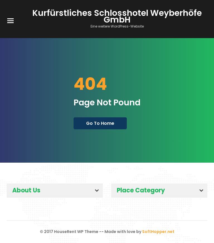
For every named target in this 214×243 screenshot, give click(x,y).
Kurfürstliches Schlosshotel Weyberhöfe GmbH (117, 16)
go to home (100, 123)
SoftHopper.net (158, 231)
